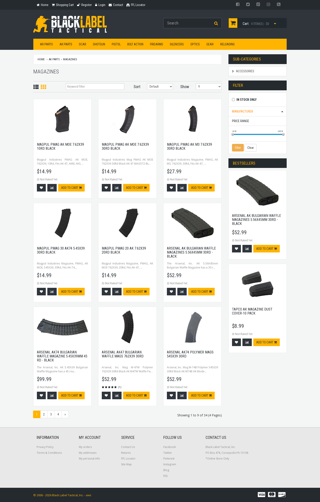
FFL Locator (128, 458)
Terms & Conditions (49, 453)
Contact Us (128, 447)
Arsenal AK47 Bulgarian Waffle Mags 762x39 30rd (123, 354)
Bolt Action (135, 44)
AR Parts (46, 44)
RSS (165, 476)
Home (41, 59)
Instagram (169, 464)
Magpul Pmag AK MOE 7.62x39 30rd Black (125, 146)
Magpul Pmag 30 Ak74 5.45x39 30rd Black (61, 250)
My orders (85, 447)
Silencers (177, 44)
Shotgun (99, 44)
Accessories (243, 71)
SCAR (82, 44)
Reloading (227, 44)
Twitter (167, 453)
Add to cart (71, 188)
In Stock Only (246, 99)
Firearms (156, 44)
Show (184, 86)
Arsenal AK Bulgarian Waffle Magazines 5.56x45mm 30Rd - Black (191, 252)
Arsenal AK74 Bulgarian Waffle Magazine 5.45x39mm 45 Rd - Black (62, 356)
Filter (238, 147)
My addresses (87, 453)
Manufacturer (242, 111)
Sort (137, 86)
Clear (250, 147)
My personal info (89, 458)
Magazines (70, 59)
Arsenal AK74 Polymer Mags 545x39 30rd (190, 354)
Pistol (116, 44)
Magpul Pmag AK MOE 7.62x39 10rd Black (60, 146)
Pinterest (168, 458)
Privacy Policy (45, 447)
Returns (126, 453)
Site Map (126, 464)
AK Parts (66, 44)
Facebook (169, 447)
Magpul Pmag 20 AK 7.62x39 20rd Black (124, 250)
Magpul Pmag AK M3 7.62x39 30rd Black (189, 146)
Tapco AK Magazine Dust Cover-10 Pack (252, 311)
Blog (166, 470)
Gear (210, 44)
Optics (195, 44)
